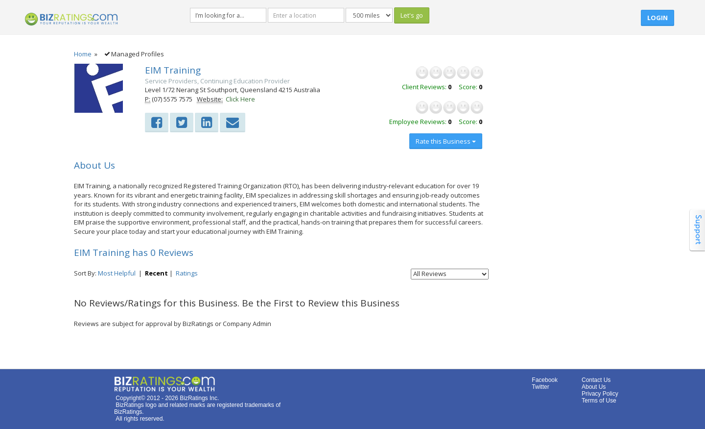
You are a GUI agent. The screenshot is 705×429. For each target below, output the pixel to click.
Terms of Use (599, 400)
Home (83, 54)
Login (657, 17)
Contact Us (596, 380)
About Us (594, 386)
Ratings (187, 273)
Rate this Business (446, 141)
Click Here (240, 99)
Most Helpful (117, 273)
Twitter (540, 386)
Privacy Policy (600, 393)
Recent (156, 273)
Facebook (545, 380)
